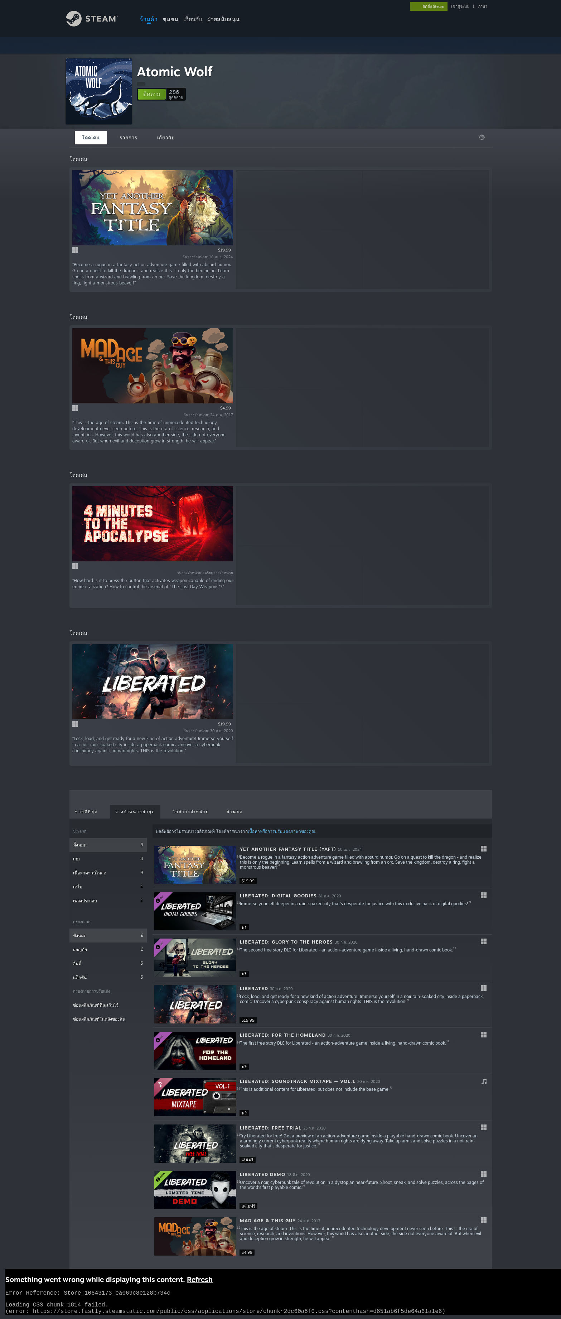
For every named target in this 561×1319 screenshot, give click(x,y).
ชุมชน (170, 19)
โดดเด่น (91, 137)
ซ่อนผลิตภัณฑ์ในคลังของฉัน (99, 1019)
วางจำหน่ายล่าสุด (135, 811)
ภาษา (482, 6)
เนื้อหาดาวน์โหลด (108, 872)
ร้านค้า (149, 19)
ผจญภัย (108, 949)
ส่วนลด (235, 811)
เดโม (108, 886)
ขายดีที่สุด (86, 811)
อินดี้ (108, 963)
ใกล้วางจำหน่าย (191, 811)
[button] (152, 94)
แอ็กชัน (108, 977)
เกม (108, 858)
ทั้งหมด (108, 844)
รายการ (128, 137)
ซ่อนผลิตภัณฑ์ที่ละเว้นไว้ (96, 1005)
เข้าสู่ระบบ (460, 6)
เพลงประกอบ (108, 900)
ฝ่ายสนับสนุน (223, 19)
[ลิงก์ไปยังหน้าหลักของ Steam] (97, 24)
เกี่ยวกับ (192, 19)
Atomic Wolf (174, 71)
